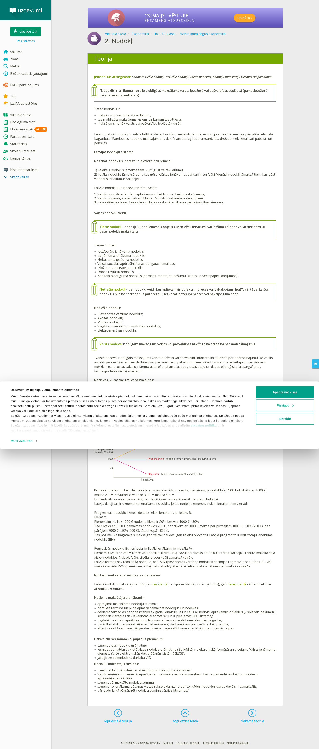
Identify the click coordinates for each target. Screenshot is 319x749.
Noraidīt (285, 718)
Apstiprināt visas (285, 692)
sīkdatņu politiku (204, 725)
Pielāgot (285, 705)
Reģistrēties (26, 41)
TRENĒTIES (250, 18)
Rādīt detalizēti (21, 741)
